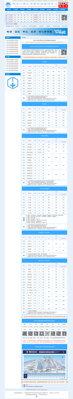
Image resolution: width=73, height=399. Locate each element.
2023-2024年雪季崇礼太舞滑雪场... (13, 63)
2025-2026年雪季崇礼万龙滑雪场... (13, 40)
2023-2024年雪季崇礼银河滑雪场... (13, 47)
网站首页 (9, 9)
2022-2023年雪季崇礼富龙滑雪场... (13, 45)
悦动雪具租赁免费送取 (33, 26)
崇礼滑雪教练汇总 (39, 0)
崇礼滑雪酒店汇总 (27, 0)
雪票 (18, 15)
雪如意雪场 (49, 9)
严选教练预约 (48, 26)
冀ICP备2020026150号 (43, 394)
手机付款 (42, 389)
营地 (31, 15)
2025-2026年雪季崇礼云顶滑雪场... (13, 42)
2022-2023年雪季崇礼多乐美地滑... (13, 53)
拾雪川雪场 (55, 9)
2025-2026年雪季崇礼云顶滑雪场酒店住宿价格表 (34, 386)
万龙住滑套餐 (17, 26)
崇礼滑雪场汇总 (15, 0)
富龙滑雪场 (35, 9)
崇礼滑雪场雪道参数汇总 (60, 0)
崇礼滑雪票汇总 (20, 0)
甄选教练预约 (41, 26)
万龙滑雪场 (15, 9)
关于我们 (38, 389)
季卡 (28, 15)
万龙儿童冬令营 (24, 26)
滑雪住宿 (15, 23)
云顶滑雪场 (22, 9)
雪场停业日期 (64, 26)
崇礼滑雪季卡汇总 (46, 0)
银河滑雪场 (42, 9)
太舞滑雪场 (29, 9)
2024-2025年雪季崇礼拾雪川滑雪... (13, 51)
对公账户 (45, 389)
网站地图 (27, 389)
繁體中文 (66, 0)
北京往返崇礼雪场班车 (56, 26)
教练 (25, 15)
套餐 (15, 15)
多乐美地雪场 (62, 9)
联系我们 (34, 389)
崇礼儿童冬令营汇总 (52, 0)
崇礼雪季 (30, 389)
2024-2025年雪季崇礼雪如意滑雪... (13, 49)
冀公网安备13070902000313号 (32, 394)
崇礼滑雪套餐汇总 (33, 0)
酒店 (21, 15)
